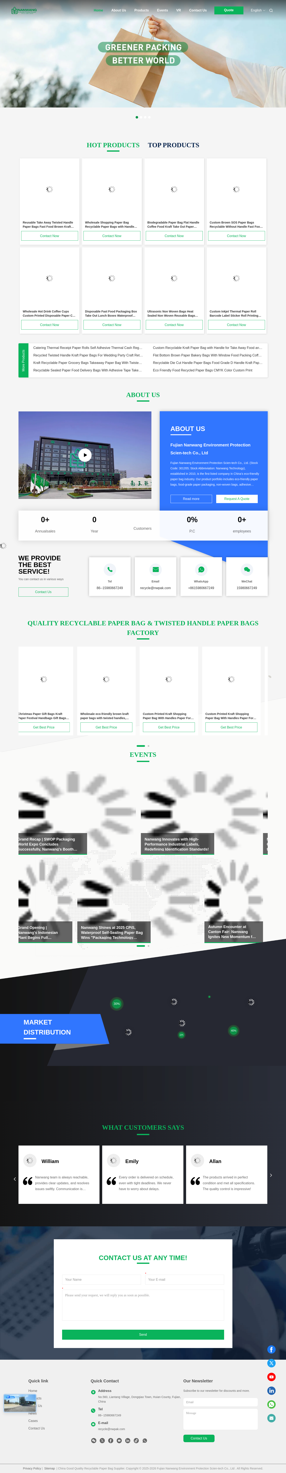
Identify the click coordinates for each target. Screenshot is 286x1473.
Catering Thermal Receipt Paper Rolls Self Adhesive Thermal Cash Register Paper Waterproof (88, 348)
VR (178, 10)
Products (141, 10)
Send (143, 1334)
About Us (118, 10)
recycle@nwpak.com (111, 1429)
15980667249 (247, 588)
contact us (199, 1438)
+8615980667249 (201, 588)
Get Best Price (48, 727)
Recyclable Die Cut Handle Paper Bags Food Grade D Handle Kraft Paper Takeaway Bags (208, 363)
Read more (191, 499)
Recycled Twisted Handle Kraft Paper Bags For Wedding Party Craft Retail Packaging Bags (88, 355)
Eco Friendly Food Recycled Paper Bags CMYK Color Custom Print (202, 370)
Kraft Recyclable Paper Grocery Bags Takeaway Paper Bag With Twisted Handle (88, 363)
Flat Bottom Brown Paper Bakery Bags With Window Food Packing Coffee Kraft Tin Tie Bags (208, 355)
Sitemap (49, 1468)
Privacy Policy (32, 1468)
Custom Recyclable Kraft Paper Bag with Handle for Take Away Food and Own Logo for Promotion (208, 348)
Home (98, 10)
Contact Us (198, 10)
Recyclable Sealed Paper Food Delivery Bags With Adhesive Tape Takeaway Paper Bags (88, 370)
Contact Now (49, 236)
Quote (228, 10)
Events (162, 10)
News (32, 1413)
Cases (33, 1421)
